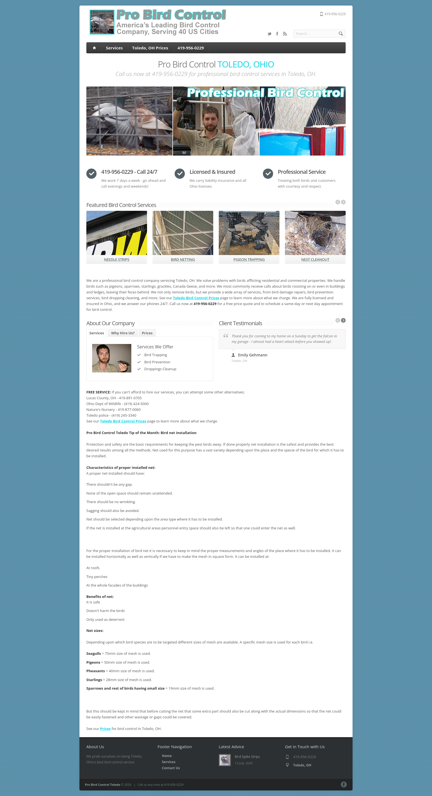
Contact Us (171, 768)
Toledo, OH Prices (150, 48)
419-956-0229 (191, 48)
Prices (147, 332)
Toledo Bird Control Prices (196, 297)
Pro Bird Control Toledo (102, 784)
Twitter (269, 33)
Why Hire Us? (123, 332)
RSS (285, 33)
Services (114, 48)
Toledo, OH (302, 765)
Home (167, 755)
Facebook (277, 33)
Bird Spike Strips (247, 756)
